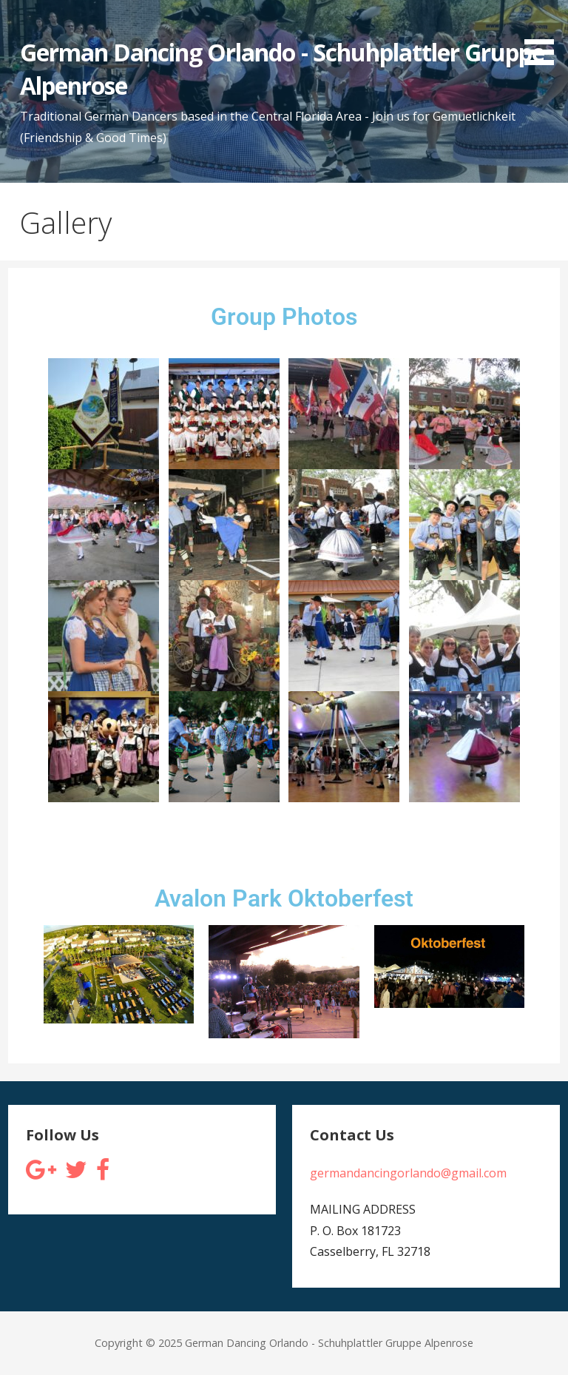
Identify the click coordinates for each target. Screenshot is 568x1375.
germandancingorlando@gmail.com (408, 1173)
